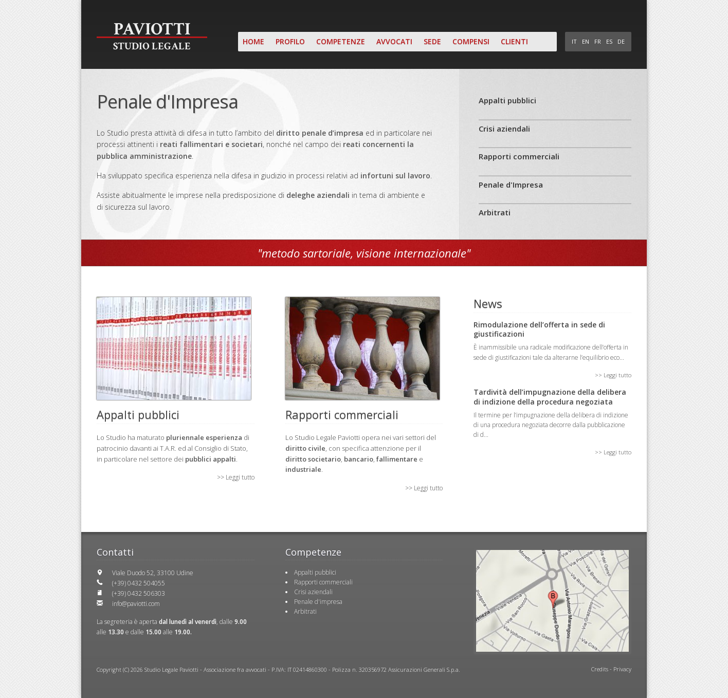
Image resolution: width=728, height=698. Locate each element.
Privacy (622, 669)
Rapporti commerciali (519, 156)
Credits (599, 669)
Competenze (340, 41)
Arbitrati (495, 212)
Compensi (470, 41)
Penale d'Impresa (511, 184)
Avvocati (394, 41)
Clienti (514, 41)
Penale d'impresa (318, 601)
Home (253, 41)
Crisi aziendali (504, 128)
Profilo (290, 41)
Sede (432, 41)
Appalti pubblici (507, 100)
